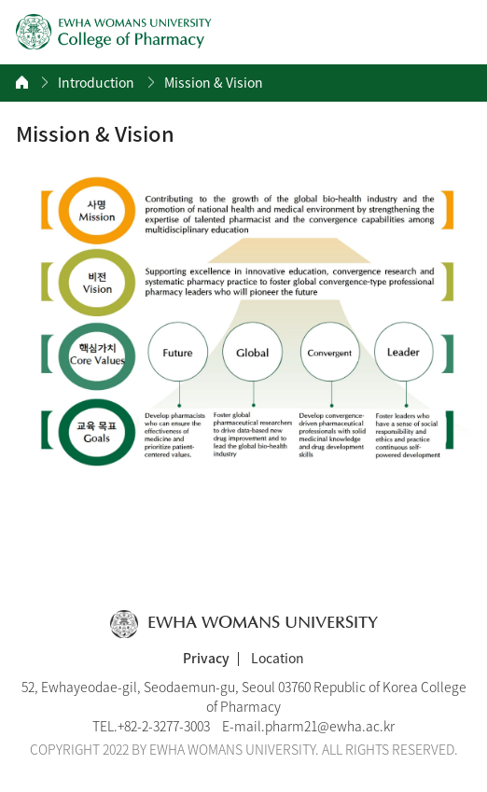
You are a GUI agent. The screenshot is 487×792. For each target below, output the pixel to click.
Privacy (206, 657)
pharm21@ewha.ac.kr (330, 725)
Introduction (96, 82)
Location (277, 657)
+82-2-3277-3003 (164, 725)
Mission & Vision (213, 82)
